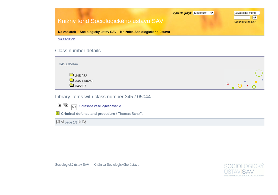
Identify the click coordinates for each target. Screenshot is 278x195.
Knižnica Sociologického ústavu (145, 32)
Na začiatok (67, 32)
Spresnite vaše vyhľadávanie (100, 106)
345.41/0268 (81, 81)
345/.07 (78, 86)
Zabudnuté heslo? (244, 22)
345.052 (78, 76)
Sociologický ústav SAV (98, 32)
